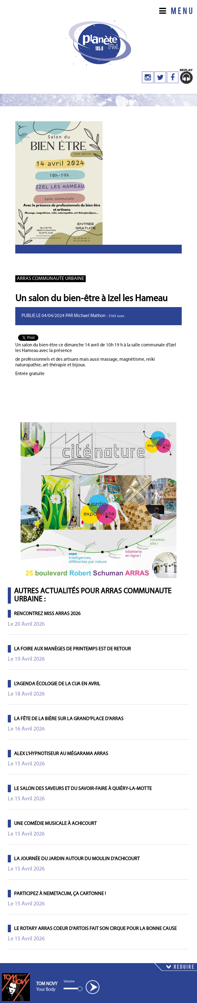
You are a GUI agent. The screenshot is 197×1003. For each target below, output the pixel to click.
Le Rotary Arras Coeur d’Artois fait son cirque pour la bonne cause (95, 928)
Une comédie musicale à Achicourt (55, 823)
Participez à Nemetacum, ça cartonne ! (60, 893)
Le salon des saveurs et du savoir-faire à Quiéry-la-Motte (83, 788)
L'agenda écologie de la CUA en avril (57, 684)
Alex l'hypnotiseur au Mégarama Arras (61, 753)
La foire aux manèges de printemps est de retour (72, 649)
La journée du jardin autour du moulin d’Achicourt (77, 858)
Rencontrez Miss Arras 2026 (47, 613)
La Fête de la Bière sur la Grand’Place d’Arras (68, 718)
